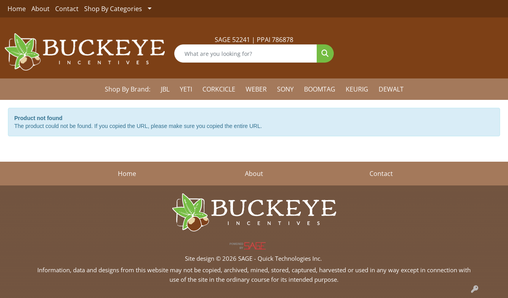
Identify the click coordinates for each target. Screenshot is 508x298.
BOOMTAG (319, 89)
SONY (285, 89)
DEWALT (391, 89)
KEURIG (357, 89)
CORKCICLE (218, 89)
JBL (165, 89)
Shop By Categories (113, 8)
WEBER (256, 89)
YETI (186, 89)
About (40, 8)
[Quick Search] (246, 53)
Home (17, 8)
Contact (67, 8)
